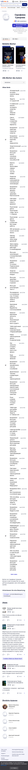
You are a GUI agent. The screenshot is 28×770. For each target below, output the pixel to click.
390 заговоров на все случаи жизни (14, 230)
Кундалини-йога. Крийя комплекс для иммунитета (14, 139)
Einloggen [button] (6, 594)
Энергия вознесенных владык (14, 272)
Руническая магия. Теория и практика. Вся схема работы (14, 221)
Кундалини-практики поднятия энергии (14, 130)
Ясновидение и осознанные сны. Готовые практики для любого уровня (14, 297)
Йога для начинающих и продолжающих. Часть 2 (16, 255)
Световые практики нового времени (13, 201)
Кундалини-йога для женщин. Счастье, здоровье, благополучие (14, 191)
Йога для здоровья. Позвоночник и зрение (14, 280)
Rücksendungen (5, 755)
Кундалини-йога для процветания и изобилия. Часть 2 (14, 461)
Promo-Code (3, 7)
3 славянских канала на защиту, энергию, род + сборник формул (14, 109)
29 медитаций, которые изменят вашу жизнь (14, 93)
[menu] (14, 82)
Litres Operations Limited (14, 764)
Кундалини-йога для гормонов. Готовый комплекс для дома (14, 422)
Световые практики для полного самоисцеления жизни (21, 65)
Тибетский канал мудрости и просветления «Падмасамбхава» (16, 329)
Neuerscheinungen (11, 7)
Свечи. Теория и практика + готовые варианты (13, 121)
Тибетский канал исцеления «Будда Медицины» (14, 482)
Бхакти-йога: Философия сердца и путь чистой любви (14, 168)
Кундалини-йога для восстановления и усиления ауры (15, 491)
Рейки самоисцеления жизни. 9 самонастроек (15, 337)
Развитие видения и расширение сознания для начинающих (14, 180)
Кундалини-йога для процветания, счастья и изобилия (14, 365)
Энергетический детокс (15, 147)
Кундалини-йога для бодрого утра (14, 509)
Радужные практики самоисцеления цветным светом (15, 544)
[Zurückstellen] (12, 49)
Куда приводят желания (13, 356)
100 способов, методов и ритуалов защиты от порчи (14, 500)
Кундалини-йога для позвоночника (14, 535)
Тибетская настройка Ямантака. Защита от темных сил (14, 411)
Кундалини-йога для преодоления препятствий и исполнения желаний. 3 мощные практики (14, 388)
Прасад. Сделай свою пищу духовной (13, 238)
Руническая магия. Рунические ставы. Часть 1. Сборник (14, 210)
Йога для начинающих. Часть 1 (14, 287)
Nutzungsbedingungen (18, 749)
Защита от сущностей (14, 100)
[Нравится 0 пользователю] (4, 620)
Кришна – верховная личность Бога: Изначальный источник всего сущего (7, 65)
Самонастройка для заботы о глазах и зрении (15, 432)
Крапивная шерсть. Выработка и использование (15, 306)
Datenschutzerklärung (17, 752)
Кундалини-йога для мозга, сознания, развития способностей (14, 155)
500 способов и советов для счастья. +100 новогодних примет (15, 554)
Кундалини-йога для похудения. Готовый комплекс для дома (14, 565)
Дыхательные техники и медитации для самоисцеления (15, 375)
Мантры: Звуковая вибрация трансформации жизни (15, 451)
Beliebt (18, 7)
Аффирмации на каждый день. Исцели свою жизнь (14, 528)
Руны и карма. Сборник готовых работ (13, 401)
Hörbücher (23, 7)
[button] (24, 620)
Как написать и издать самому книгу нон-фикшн (13, 347)
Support (3, 753)
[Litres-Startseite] (4, 1)
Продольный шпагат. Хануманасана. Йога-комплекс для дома (15, 441)
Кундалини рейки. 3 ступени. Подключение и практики (14, 264)
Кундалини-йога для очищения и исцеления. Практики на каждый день (15, 518)
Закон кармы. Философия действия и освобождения (15, 246)
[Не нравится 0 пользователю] (8, 620)
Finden (24, 4)
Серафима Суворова (7, 68)
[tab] (6, 39)
